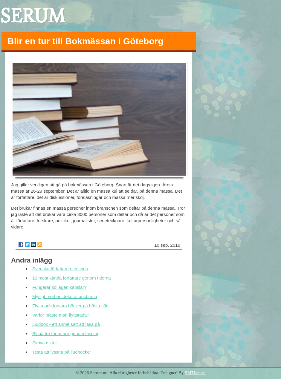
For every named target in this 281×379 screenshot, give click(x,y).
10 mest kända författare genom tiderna (71, 277)
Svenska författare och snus (60, 268)
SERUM (32, 15)
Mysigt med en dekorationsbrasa (64, 296)
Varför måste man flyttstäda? (60, 314)
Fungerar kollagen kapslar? (59, 287)
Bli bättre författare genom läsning (66, 333)
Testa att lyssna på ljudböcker (61, 352)
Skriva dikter (44, 342)
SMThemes (195, 372)
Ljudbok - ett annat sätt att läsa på (66, 324)
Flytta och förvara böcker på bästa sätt (70, 305)
